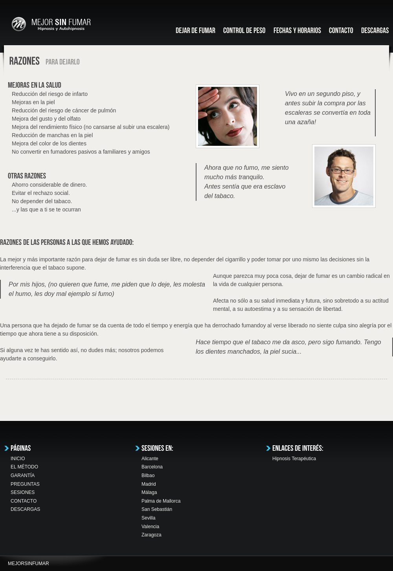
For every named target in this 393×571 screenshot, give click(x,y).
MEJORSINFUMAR (28, 563)
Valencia (150, 526)
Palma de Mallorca (160, 501)
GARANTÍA (23, 475)
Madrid (148, 484)
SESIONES (23, 492)
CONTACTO (24, 501)
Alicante (149, 458)
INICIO (18, 458)
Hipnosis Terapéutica (294, 458)
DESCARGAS (25, 509)
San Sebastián (156, 509)
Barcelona (152, 467)
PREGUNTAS (25, 484)
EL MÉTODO (24, 467)
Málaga (149, 492)
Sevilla (148, 518)
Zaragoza (151, 535)
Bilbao (147, 475)
